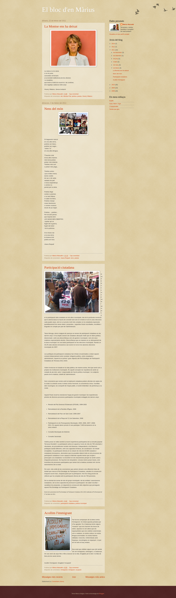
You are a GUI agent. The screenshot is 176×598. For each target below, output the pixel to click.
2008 (113, 91)
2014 (113, 43)
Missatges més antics (95, 577)
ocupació (78, 570)
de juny (115, 58)
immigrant (71, 570)
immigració (64, 570)
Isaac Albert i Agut (115, 103)
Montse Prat (67, 96)
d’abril (115, 62)
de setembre (117, 55)
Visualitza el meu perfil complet (119, 34)
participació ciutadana (68, 503)
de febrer (116, 68)
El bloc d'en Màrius (68, 9)
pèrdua (74, 96)
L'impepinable (113, 106)
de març (116, 65)
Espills (111, 101)
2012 (113, 47)
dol (62, 96)
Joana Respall (65, 258)
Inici (74, 577)
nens (72, 258)
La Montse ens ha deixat (60, 26)
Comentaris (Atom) (58, 581)
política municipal (81, 503)
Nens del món (53, 109)
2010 (113, 84)
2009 (113, 88)
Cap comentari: (74, 94)
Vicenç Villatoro (87, 96)
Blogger (101, 593)
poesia (79, 96)
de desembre (117, 52)
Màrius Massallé (128, 24)
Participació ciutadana (59, 267)
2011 (113, 50)
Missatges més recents (52, 577)
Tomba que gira (114, 109)
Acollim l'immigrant (58, 513)
